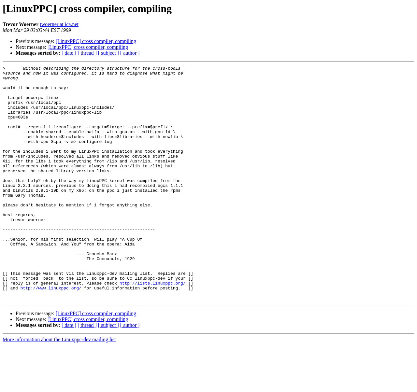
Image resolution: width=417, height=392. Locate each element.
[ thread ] (87, 53)
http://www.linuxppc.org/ (51, 333)
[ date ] (69, 53)
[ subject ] (108, 53)
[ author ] (130, 53)
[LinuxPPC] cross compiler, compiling (96, 41)
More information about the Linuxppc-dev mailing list (59, 386)
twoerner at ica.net (59, 24)
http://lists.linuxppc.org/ (153, 327)
